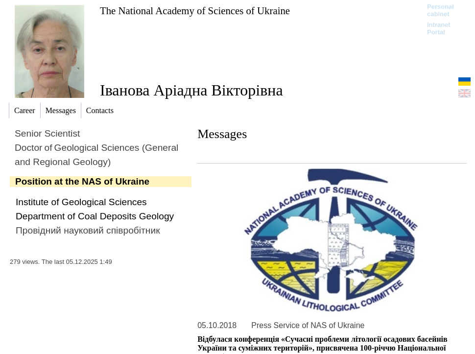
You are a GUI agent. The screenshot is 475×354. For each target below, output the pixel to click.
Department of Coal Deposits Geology (95, 216)
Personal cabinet (440, 10)
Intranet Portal (439, 28)
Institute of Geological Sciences (81, 202)
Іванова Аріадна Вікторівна (191, 90)
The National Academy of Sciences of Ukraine (195, 10)
